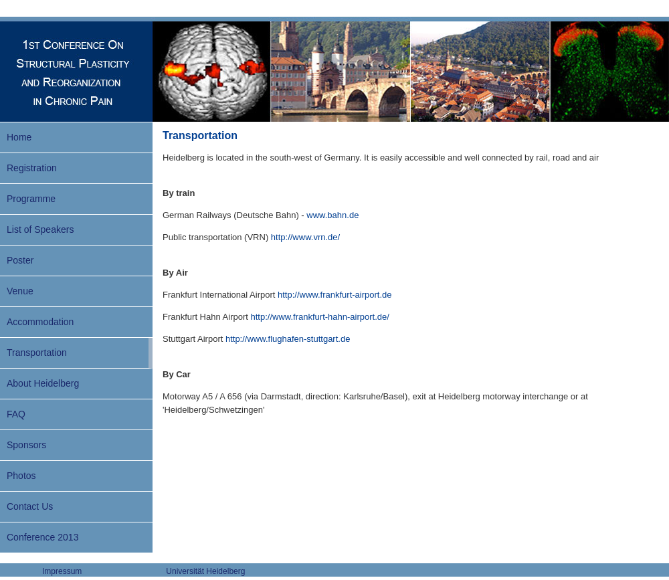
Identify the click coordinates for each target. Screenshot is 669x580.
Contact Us (30, 506)
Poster (20, 260)
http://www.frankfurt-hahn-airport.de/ (320, 317)
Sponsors (26, 445)
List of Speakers (40, 229)
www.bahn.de (332, 215)
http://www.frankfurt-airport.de (335, 295)
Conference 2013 (42, 537)
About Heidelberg (43, 383)
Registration (32, 168)
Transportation (37, 352)
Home (19, 137)
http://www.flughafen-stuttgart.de (287, 339)
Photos (21, 475)
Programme (31, 198)
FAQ (16, 414)
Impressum (62, 571)
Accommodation (40, 321)
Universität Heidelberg (205, 571)
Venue (20, 291)
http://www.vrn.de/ (305, 237)
